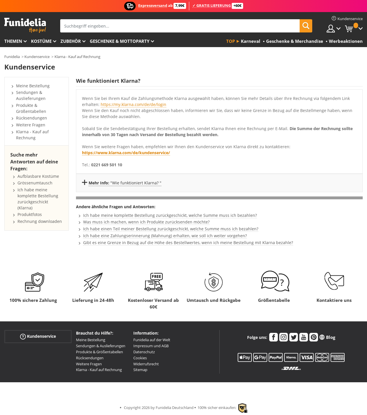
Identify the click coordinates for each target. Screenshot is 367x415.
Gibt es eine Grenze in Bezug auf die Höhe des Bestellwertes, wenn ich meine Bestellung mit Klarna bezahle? (188, 242)
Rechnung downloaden (39, 221)
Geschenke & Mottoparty (119, 41)
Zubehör (70, 41)
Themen (13, 41)
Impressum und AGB (151, 345)
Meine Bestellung (33, 85)
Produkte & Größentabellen (31, 108)
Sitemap (140, 369)
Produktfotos (29, 214)
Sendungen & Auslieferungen (31, 95)
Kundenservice (37, 56)
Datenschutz (144, 351)
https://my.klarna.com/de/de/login (133, 104)
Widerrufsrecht (146, 363)
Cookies (140, 357)
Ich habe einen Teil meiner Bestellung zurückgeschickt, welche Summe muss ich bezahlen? (170, 228)
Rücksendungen (31, 118)
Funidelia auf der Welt (151, 339)
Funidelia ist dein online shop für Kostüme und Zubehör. (25, 25)
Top (230, 41)
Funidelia (12, 56)
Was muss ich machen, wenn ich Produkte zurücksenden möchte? (146, 222)
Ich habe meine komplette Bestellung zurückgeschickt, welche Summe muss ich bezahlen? (170, 215)
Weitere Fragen (30, 125)
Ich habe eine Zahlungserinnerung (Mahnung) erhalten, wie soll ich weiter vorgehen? (165, 235)
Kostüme (41, 41)
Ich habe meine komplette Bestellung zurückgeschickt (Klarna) (37, 198)
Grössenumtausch (34, 183)
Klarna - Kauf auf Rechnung (77, 56)
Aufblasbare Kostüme (38, 176)
